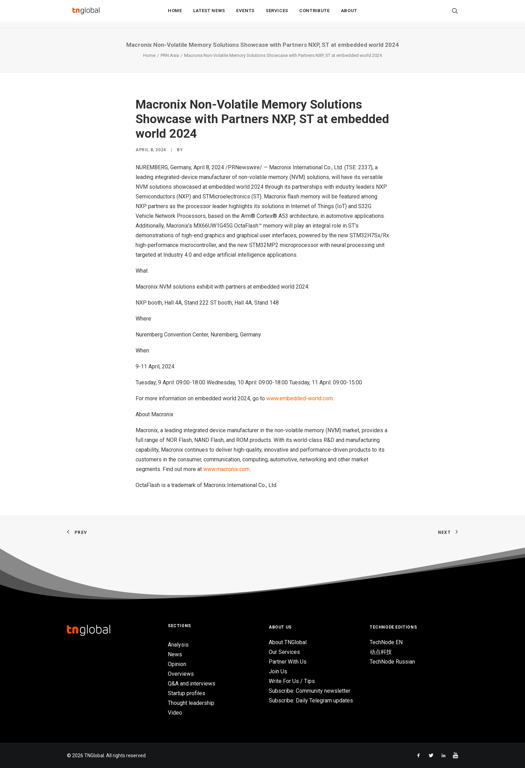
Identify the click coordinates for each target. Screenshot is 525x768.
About (349, 14)
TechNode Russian (392, 661)
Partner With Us (288, 661)
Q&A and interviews (191, 683)
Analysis (178, 644)
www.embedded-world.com (299, 398)
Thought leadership (191, 703)
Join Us (278, 671)
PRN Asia (170, 55)
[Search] (455, 14)
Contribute (314, 14)
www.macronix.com (226, 469)
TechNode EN (386, 642)
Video (175, 712)
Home (175, 14)
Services (277, 14)
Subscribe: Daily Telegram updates (311, 700)
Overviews (181, 674)
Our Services (284, 652)
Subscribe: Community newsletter (309, 691)
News (175, 654)
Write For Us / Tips (292, 681)
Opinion (177, 664)
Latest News (209, 14)
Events (245, 14)
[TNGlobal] (86, 14)
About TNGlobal (288, 642)
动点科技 (381, 652)
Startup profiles (186, 693)
